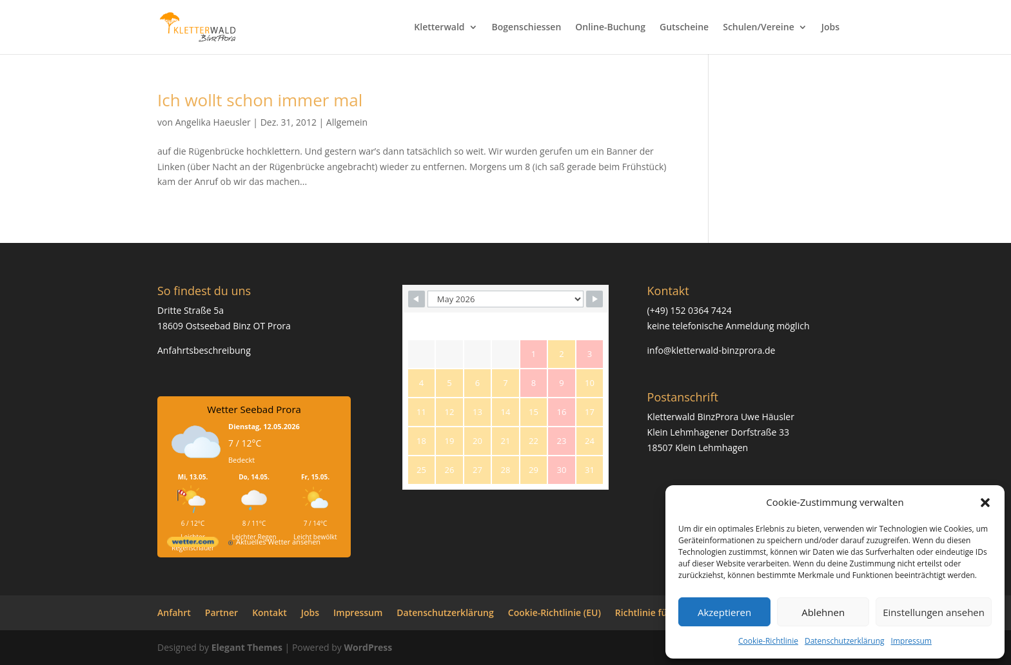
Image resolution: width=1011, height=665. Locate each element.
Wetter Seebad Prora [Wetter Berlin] (254, 409)
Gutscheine (684, 28)
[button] (985, 502)
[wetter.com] (193, 544)
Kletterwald (439, 28)
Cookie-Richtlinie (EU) (554, 612)
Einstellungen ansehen (934, 612)
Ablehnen (823, 612)
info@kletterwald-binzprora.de (711, 350)
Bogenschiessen (527, 28)
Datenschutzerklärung (845, 640)
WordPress (368, 647)
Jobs (830, 28)
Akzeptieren (724, 612)
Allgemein (347, 122)
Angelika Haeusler (213, 122)
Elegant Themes (246, 647)
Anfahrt (174, 612)
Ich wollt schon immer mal (259, 99)
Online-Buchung (610, 28)
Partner (221, 612)
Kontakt (269, 612)
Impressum (911, 640)
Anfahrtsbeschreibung (204, 350)
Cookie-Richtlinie (768, 640)
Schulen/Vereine (758, 28)
